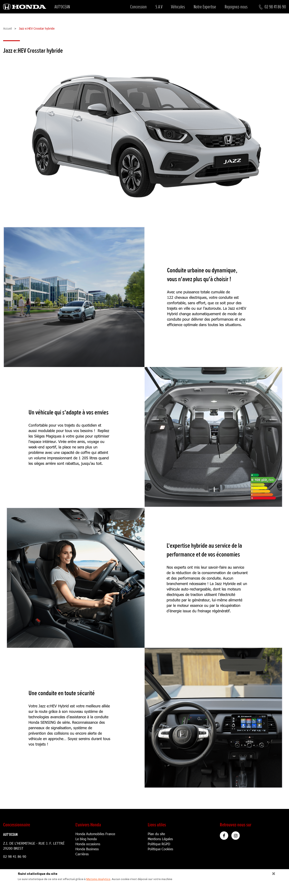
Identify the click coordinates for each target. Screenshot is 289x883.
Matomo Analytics (98, 879)
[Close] (272, 872)
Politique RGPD (159, 844)
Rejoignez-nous (236, 7)
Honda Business (87, 849)
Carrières (82, 854)
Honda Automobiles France (95, 834)
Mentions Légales (160, 839)
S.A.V (159, 7)
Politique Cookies (160, 849)
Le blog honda (86, 839)
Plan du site (156, 834)
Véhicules (178, 7)
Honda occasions (87, 844)
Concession (138, 7)
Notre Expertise (205, 7)
